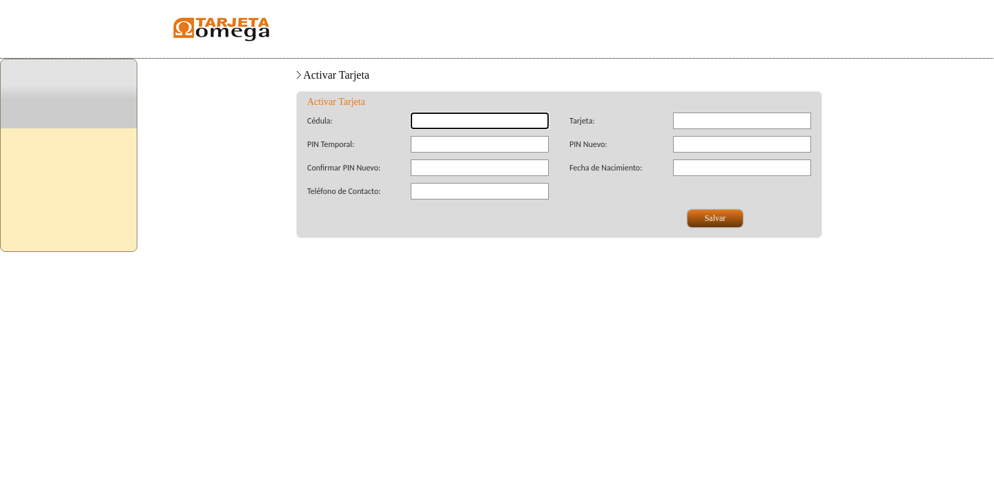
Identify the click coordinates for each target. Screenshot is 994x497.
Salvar (715, 218)
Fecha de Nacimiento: (605, 168)
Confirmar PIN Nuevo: (343, 168)
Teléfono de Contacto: (344, 191)
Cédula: (320, 121)
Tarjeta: (581, 121)
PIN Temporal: (330, 144)
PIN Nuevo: (588, 144)
